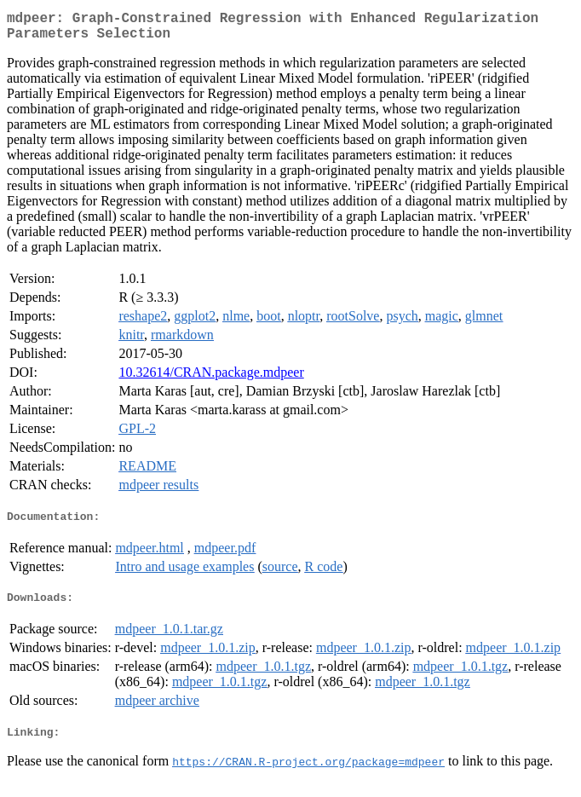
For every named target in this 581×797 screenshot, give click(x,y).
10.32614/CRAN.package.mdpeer (210, 379)
